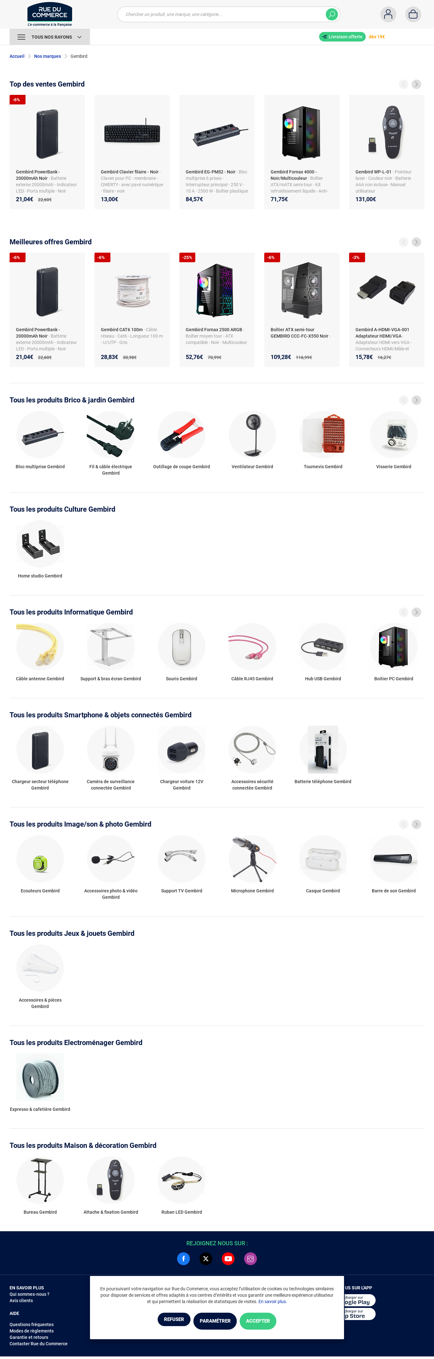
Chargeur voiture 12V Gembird (181, 784)
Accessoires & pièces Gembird (40, 1003)
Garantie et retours (29, 1337)
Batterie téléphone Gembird (323, 781)
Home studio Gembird (40, 575)
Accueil (17, 56)
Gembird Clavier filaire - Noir (130, 171)
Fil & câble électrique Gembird (110, 470)
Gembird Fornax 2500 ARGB (214, 329)
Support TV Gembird (181, 890)
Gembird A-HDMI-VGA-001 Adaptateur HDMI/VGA (382, 333)
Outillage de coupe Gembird (181, 466)
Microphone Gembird (252, 890)
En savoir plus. (272, 1302)
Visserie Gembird (393, 466)
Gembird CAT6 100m (122, 329)
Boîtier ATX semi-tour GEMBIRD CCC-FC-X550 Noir (299, 333)
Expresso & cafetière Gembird (40, 1109)
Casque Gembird (323, 890)
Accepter (271, 1321)
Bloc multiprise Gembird (40, 466)
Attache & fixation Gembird (111, 1212)
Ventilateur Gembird (252, 466)
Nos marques (47, 56)
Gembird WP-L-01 (373, 171)
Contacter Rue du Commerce (39, 1343)
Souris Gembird (181, 678)
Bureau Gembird (40, 1212)
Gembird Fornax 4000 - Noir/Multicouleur (294, 175)
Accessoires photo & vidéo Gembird (111, 894)
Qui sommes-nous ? (29, 1294)
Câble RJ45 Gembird (252, 678)
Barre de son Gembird (394, 890)
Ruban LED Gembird (181, 1212)
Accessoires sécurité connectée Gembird (252, 784)
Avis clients (21, 1300)
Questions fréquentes (32, 1324)
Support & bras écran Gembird (110, 678)
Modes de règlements (32, 1330)
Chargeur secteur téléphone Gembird (40, 784)
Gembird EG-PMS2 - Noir (211, 171)
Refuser (161, 1321)
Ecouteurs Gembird (40, 890)
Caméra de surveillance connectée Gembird (111, 784)
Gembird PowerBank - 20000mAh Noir (38, 175)
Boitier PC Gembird (393, 678)
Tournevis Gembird (323, 466)
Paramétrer (214, 1321)
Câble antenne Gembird (40, 678)
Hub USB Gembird (323, 678)
